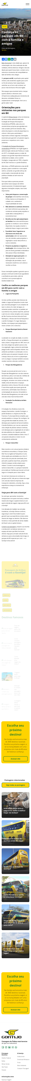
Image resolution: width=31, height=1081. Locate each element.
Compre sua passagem (9, 527)
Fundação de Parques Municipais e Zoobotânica (13, 147)
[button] (27, 4)
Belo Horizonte (6, 63)
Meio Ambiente (21, 1065)
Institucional (20, 1056)
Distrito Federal (6, 1058)
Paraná (4, 1070)
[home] (5, 4)
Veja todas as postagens (15, 785)
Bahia (3, 1061)
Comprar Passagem (23, 1068)
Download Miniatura (23, 1059)
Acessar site (15, 759)
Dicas (5, 26)
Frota (18, 1062)
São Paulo (5, 1067)
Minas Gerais (13, 117)
